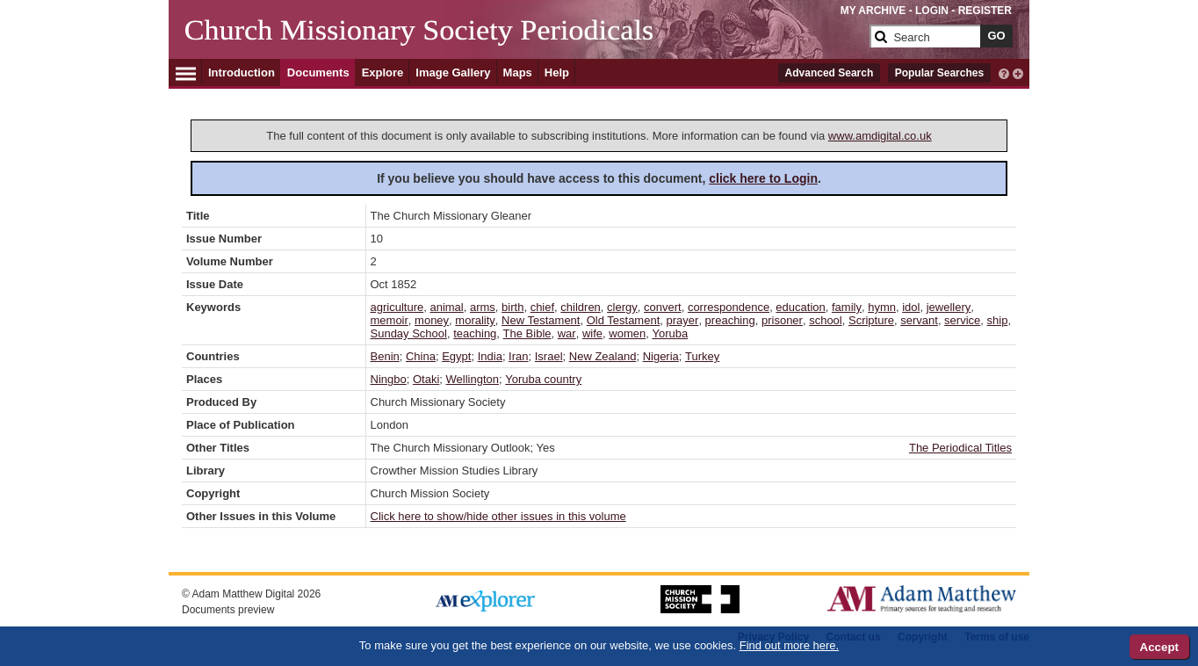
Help (557, 72)
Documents (318, 72)
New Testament (541, 320)
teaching (474, 333)
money (432, 320)
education (800, 307)
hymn (882, 307)
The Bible (527, 333)
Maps (517, 72)
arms (482, 307)
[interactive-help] (1004, 72)
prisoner (782, 320)
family (847, 307)
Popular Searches (939, 73)
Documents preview (228, 610)
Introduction (241, 72)
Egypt (456, 356)
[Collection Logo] (524, 43)
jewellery (949, 307)
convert (663, 307)
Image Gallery (452, 72)
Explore (383, 72)
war (567, 333)
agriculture (397, 307)
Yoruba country (543, 379)
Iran (518, 356)
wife (592, 333)
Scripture (871, 320)
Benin (385, 356)
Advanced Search (829, 73)
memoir (389, 320)
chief (542, 307)
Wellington (472, 379)
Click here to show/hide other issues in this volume (498, 516)
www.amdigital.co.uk (880, 135)
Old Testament (623, 320)
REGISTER (985, 10)
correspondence (728, 307)
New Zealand (603, 356)
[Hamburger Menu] (186, 71)
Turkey (702, 356)
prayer (683, 320)
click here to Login (763, 178)
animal (446, 307)
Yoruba (670, 333)
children (580, 307)
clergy (622, 307)
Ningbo (389, 379)
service (962, 320)
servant (919, 320)
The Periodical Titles (960, 447)
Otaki (426, 379)
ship (997, 320)
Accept (1159, 647)
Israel (549, 356)
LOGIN (932, 10)
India (490, 356)
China (421, 356)
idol (911, 307)
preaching (730, 320)
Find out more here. (789, 645)
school (825, 320)
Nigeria (661, 356)
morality (475, 320)
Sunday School (409, 333)
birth (512, 307)
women (627, 333)
